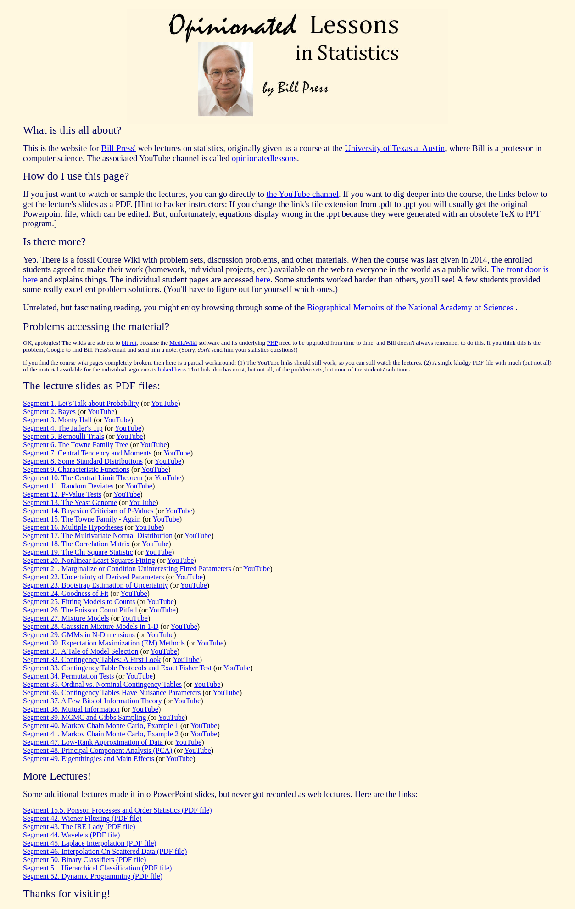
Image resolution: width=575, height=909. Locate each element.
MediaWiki (183, 342)
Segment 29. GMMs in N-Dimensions (79, 635)
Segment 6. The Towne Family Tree (75, 445)
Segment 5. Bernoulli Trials (63, 436)
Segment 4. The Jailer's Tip (63, 428)
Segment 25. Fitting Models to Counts (79, 602)
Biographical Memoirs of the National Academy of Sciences (410, 307)
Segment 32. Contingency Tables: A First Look (92, 659)
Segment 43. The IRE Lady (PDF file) (79, 826)
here (263, 279)
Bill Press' (118, 148)
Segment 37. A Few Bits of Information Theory (92, 701)
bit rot (129, 342)
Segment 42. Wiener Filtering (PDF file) (82, 818)
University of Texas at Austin (395, 148)
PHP (272, 342)
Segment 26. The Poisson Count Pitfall (80, 610)
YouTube (164, 403)
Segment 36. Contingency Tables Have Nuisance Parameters (112, 692)
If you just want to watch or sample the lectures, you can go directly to (145, 194)
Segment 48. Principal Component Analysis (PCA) (97, 750)
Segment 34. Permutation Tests (68, 676)
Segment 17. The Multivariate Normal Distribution (98, 535)
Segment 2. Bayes (49, 411)
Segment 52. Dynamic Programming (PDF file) (92, 876)
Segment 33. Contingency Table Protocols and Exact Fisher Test (117, 668)
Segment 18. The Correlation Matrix (76, 544)
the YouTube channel (303, 194)
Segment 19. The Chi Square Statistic (78, 552)
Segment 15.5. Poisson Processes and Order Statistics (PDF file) (117, 810)
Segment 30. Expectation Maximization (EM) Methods (104, 643)
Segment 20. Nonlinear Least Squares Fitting (89, 560)
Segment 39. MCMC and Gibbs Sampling (85, 717)
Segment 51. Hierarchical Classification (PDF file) (97, 868)
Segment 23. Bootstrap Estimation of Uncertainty (95, 585)
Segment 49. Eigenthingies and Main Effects (88, 759)
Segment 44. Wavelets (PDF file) (71, 835)
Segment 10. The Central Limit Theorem (83, 478)
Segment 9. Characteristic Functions (76, 469)
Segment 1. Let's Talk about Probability (81, 403)
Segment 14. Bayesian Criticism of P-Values (88, 511)
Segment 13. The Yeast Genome (70, 502)
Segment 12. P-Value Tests (62, 494)
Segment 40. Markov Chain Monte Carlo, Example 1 (101, 725)
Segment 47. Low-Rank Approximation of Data (94, 742)
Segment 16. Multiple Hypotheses (73, 527)
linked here (171, 369)
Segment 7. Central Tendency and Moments (87, 453)
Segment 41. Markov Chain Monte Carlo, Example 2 (101, 734)
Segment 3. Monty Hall (57, 420)
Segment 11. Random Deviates (68, 486)
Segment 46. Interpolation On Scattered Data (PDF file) (105, 851)
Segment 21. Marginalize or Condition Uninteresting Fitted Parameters (127, 568)
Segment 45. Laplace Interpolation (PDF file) (89, 843)
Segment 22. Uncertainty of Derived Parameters (93, 577)
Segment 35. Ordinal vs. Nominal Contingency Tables (102, 684)
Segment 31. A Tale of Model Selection (80, 651)
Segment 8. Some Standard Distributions (83, 461)
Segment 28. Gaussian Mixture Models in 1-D (91, 626)
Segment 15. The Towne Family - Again (81, 519)
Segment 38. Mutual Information (71, 709)
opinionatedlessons (264, 158)
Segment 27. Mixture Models (66, 618)
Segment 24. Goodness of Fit (65, 593)
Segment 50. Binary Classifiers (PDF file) (84, 860)
